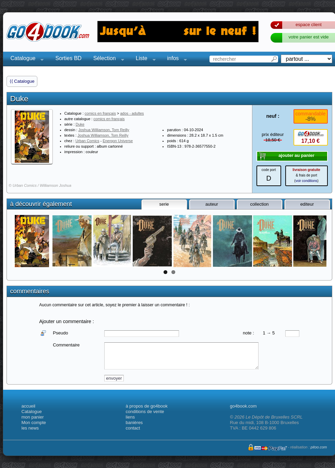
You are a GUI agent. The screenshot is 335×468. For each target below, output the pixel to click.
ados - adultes (132, 113)
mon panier (33, 417)
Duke (80, 124)
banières (134, 422)
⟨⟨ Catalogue (22, 81)
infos (175, 59)
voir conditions (307, 181)
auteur (211, 204)
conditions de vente (145, 411)
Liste (144, 59)
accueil (28, 406)
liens (130, 417)
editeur (307, 204)
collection (259, 204)
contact (133, 428)
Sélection (106, 59)
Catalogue (25, 59)
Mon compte (34, 422)
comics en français (100, 113)
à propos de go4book (147, 406)
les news (30, 428)
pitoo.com (319, 447)
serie (164, 204)
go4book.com (243, 406)
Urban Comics (87, 141)
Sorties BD (68, 58)
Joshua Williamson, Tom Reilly (103, 130)
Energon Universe (118, 141)
